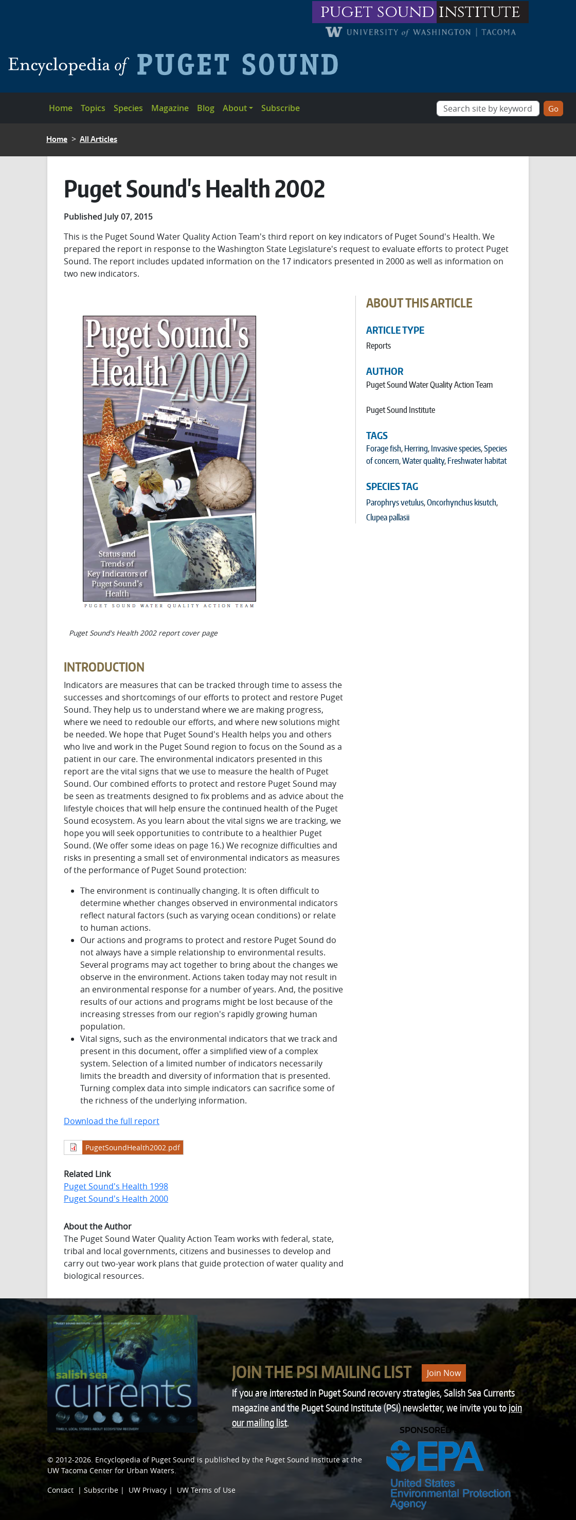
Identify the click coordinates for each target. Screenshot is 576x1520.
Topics (93, 108)
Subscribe (280, 108)
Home (61, 108)
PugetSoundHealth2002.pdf (132, 1147)
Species (128, 108)
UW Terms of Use (206, 1490)
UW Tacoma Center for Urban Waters (110, 1470)
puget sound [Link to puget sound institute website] (377, 12)
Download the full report (111, 1121)
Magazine (170, 108)
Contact (60, 1490)
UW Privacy (148, 1490)
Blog (205, 108)
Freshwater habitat (477, 461)
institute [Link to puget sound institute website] (479, 12)
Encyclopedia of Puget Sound (145, 1459)
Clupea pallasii (387, 517)
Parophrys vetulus (395, 502)
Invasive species (456, 448)
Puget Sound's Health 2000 (116, 1198)
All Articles (98, 139)
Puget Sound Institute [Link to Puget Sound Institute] (302, 1459)
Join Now (444, 1373)
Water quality (423, 461)
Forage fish (383, 448)
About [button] (235, 108)
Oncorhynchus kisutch (461, 502)
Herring (416, 448)
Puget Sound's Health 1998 (116, 1186)
